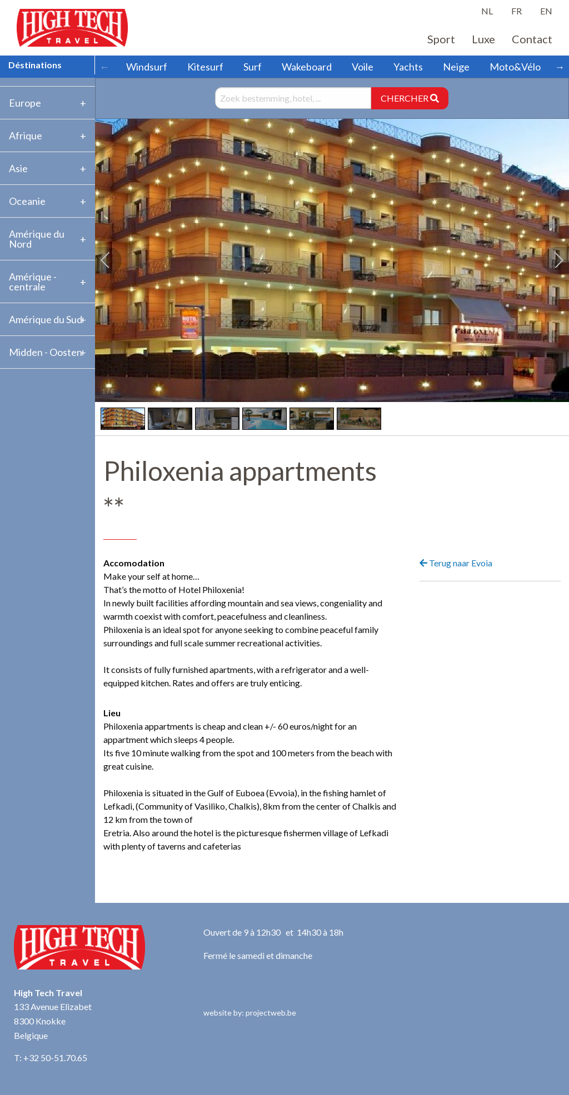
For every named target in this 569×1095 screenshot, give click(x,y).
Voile (362, 67)
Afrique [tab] (25, 135)
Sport (441, 39)
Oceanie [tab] (27, 201)
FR (516, 11)
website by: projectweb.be (249, 1012)
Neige (456, 67)
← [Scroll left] (104, 67)
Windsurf (146, 67)
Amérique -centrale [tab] (33, 281)
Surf (252, 67)
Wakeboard (307, 67)
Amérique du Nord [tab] (36, 239)
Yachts (408, 67)
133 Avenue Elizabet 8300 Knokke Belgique (53, 1020)
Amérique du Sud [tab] (45, 319)
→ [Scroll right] (560, 67)
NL (487, 11)
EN (546, 11)
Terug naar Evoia (456, 562)
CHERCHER (410, 98)
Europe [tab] (25, 103)
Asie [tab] (18, 168)
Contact (532, 39)
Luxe (483, 39)
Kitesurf (205, 67)
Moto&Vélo (515, 67)
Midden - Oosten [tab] (45, 352)
